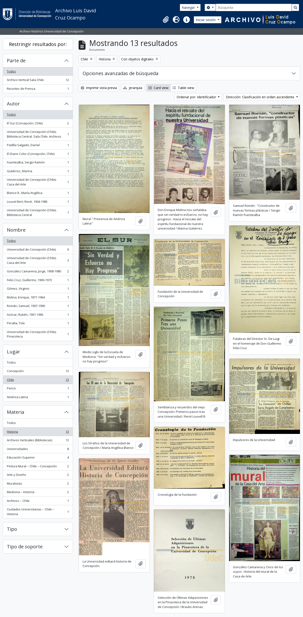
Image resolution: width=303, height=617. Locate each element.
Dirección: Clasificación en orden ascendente (260, 97)
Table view (183, 88)
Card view (158, 88)
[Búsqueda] (254, 7)
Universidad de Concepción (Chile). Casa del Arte (38, 181)
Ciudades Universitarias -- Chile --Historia (38, 511)
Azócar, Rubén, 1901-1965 (38, 315)
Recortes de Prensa (38, 89)
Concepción (38, 372)
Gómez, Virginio (38, 289)
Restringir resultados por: (38, 44)
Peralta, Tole (38, 324)
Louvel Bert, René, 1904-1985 (38, 202)
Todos (11, 71)
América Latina (38, 398)
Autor (13, 103)
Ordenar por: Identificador (197, 97)
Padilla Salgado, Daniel (38, 146)
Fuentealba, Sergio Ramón (38, 163)
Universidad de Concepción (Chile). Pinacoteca (38, 334)
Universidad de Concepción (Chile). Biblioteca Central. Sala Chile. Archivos (38, 134)
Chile (38, 381)
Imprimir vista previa (99, 88)
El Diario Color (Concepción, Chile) (38, 155)
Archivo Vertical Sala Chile (38, 81)
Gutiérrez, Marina (38, 172)
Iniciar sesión (206, 20)
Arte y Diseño (38, 476)
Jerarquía (132, 88)
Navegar (189, 7)
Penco (38, 389)
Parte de (16, 60)
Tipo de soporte (25, 546)
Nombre (16, 230)
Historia (38, 432)
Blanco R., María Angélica (38, 194)
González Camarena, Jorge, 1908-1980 (38, 272)
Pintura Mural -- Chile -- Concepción (38, 467)
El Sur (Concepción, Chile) (38, 124)
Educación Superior (38, 458)
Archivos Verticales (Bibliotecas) (38, 441)
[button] (165, 19)
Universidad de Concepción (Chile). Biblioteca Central (38, 212)
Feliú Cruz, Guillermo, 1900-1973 (38, 281)
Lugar (13, 351)
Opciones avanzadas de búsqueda (120, 73)
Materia (15, 412)
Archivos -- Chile (38, 502)
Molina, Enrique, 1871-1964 (38, 298)
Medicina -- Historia (38, 493)
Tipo (12, 529)
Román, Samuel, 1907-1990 (38, 307)
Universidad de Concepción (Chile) (38, 250)
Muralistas (38, 484)
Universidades (38, 450)
